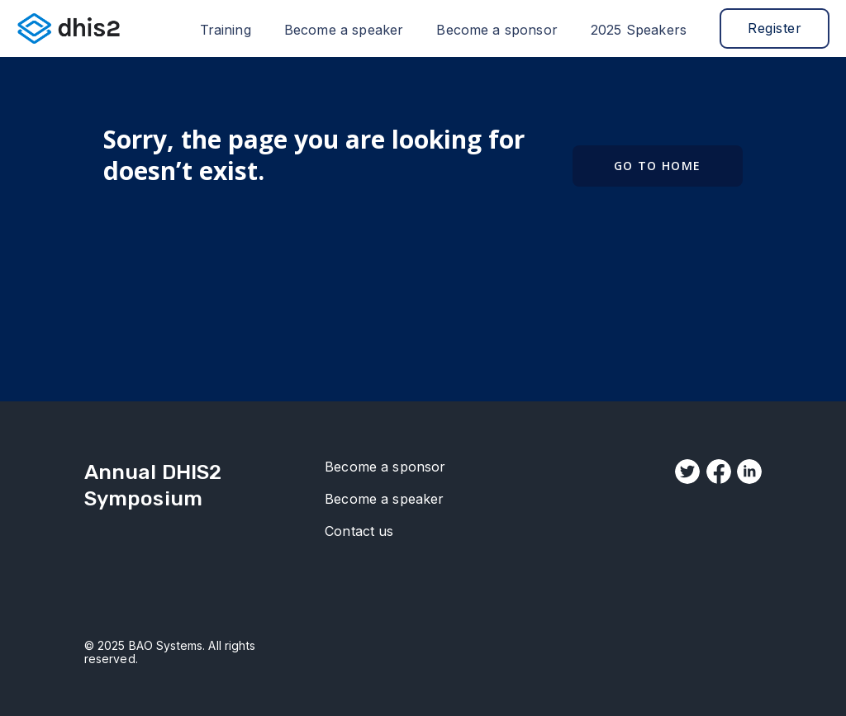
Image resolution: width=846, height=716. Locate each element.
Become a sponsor (497, 29)
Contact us (359, 531)
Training (225, 29)
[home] (69, 28)
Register (774, 28)
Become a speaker (344, 29)
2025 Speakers (639, 29)
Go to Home (657, 165)
